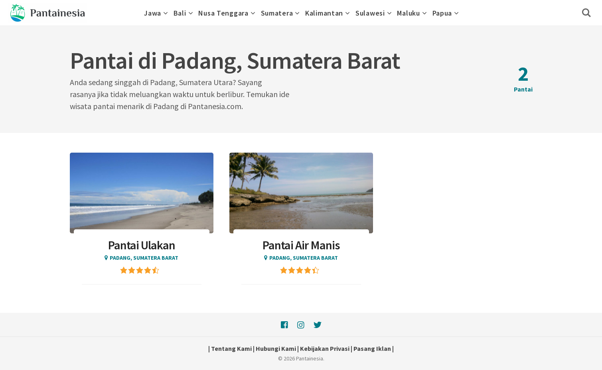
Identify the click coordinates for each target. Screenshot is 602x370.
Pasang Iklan (372, 348)
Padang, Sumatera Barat (144, 257)
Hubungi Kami (276, 348)
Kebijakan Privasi (324, 348)
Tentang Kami (231, 348)
